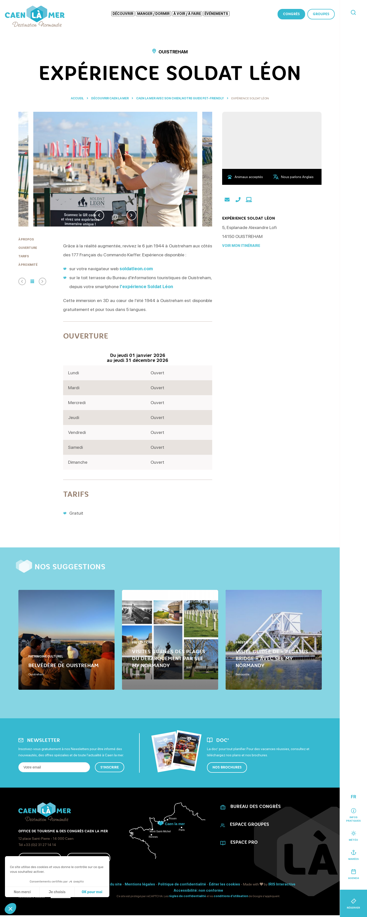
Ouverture (27, 248)
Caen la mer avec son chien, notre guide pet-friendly (180, 98)
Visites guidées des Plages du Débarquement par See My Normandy (168, 658)
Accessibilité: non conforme (198, 890)
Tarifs (23, 256)
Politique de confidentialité (182, 884)
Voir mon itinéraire (241, 246)
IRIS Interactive (281, 884)
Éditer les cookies (224, 884)
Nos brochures (227, 767)
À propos (26, 239)
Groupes (321, 14)
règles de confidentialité (187, 896)
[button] (10, 909)
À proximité (28, 265)
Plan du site (111, 884)
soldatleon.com (136, 268)
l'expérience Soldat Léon (146, 286)
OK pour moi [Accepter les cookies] (92, 892)
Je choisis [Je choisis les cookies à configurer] (57, 892)
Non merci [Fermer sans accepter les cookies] (22, 892)
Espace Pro (244, 842)
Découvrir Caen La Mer (110, 98)
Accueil (77, 98)
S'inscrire (109, 767)
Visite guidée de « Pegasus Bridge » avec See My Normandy (272, 658)
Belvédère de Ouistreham (63, 665)
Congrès (291, 14)
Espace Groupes (249, 824)
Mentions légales (140, 884)
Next (131, 215)
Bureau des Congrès (255, 806)
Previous (99, 215)
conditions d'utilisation (231, 896)
